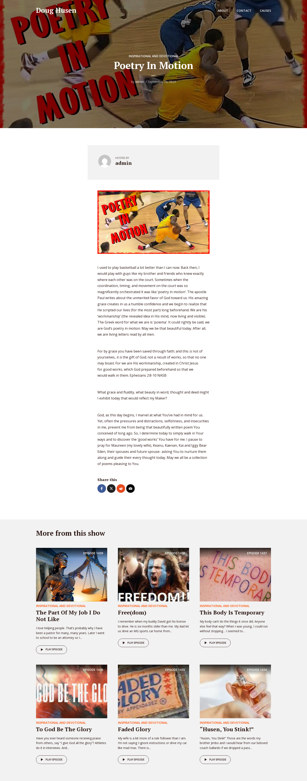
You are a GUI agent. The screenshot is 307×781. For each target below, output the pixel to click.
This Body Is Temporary (232, 612)
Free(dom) (132, 612)
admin (139, 82)
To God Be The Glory (64, 729)
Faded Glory (134, 729)
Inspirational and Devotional (153, 56)
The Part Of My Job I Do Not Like (68, 616)
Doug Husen (56, 10)
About (223, 11)
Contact (244, 11)
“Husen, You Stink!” (227, 729)
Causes (265, 11)
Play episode (50, 649)
